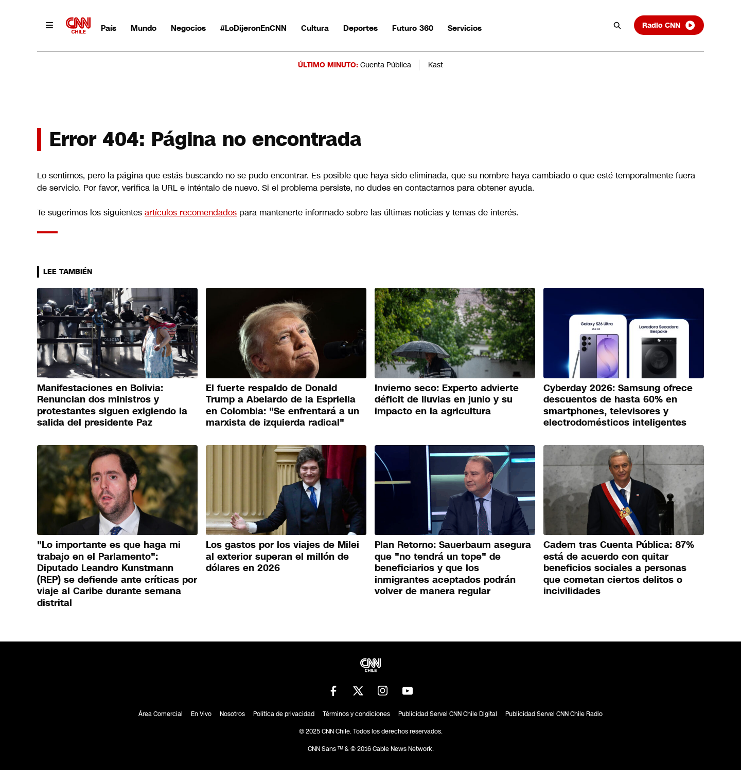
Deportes (360, 28)
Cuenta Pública (385, 65)
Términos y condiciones (356, 714)
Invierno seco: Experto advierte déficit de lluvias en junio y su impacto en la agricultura (447, 399)
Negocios (188, 28)
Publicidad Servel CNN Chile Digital (447, 714)
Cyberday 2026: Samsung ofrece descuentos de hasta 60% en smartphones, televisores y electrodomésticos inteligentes (618, 405)
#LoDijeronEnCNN (253, 28)
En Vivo (201, 714)
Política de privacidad (283, 714)
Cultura (315, 28)
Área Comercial (160, 714)
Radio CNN (669, 25)
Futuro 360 (412, 28)
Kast (435, 65)
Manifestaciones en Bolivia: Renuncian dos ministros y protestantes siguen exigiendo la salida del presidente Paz (112, 405)
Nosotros (232, 714)
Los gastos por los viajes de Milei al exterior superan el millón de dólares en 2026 (282, 556)
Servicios (465, 28)
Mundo (143, 28)
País (108, 28)
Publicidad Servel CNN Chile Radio (554, 714)
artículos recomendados (191, 212)
